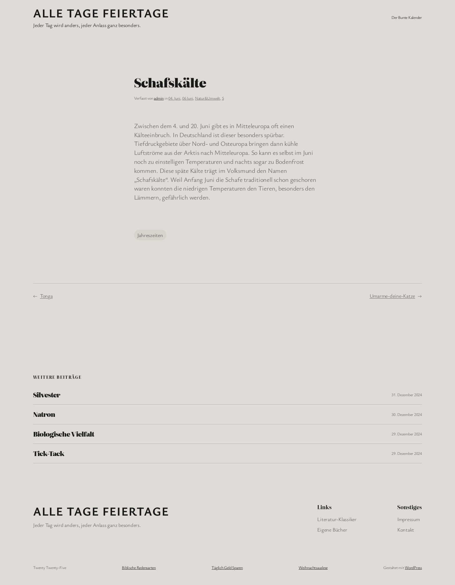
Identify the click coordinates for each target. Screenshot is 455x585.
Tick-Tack (48, 453)
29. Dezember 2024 (406, 434)
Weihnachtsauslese (313, 567)
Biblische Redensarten (139, 567)
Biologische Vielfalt (63, 434)
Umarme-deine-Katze (392, 295)
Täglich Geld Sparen (227, 567)
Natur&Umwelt (207, 98)
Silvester (46, 395)
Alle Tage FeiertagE (101, 13)
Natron (44, 414)
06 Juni (187, 98)
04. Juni (174, 98)
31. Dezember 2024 (406, 394)
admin (159, 98)
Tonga (46, 295)
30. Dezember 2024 (406, 414)
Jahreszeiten (150, 235)
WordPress (413, 567)
